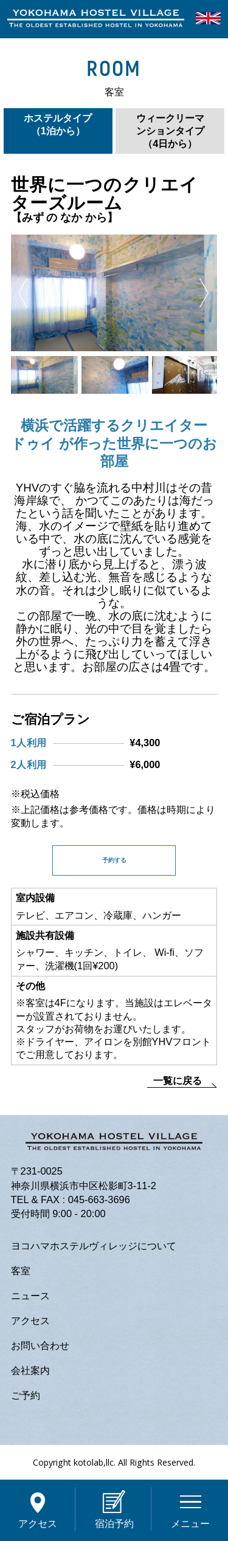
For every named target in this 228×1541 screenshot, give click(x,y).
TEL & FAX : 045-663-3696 (70, 1199)
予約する (114, 860)
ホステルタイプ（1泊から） (58, 124)
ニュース (30, 1295)
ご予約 (25, 1395)
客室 (20, 1270)
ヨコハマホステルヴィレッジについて (93, 1245)
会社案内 (30, 1370)
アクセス (30, 1320)
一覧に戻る (177, 1080)
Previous (22, 292)
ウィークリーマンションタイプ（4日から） (170, 130)
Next (204, 292)
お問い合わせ (40, 1345)
